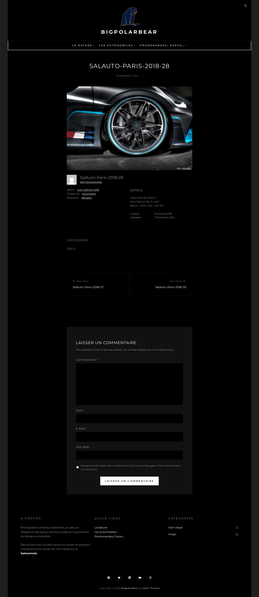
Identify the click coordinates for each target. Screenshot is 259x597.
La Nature (82, 45)
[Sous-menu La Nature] (93, 45)
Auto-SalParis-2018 (88, 189)
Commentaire (87, 360)
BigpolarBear (129, 32)
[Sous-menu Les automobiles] (134, 45)
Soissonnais (29, 553)
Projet (172, 534)
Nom (80, 410)
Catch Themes (151, 588)
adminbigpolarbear (91, 182)
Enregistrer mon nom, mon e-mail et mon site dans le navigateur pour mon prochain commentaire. (131, 467)
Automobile (89, 193)
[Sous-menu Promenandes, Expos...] (186, 45)
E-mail (81, 428)
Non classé (175, 527)
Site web (82, 447)
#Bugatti (86, 197)
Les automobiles (116, 45)
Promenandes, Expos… (162, 45)
